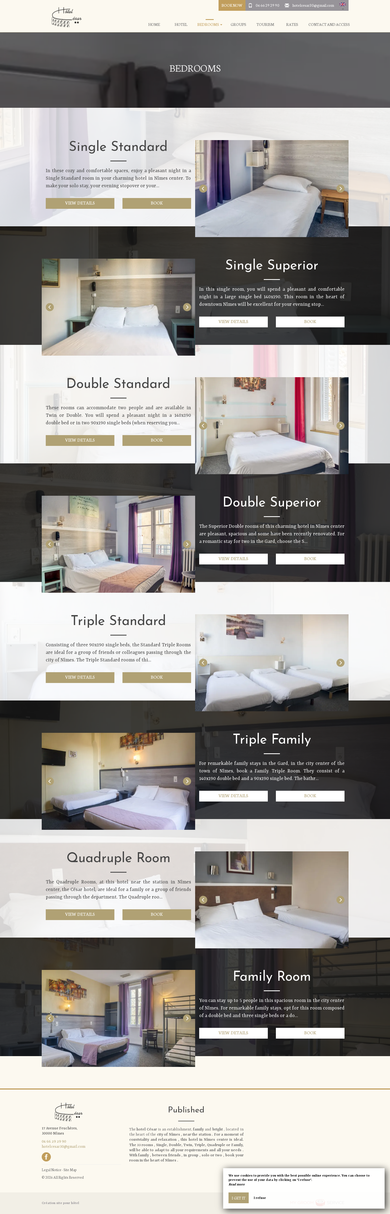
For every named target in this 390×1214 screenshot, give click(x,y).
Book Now (232, 5)
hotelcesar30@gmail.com (313, 5)
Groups (238, 24)
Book (157, 202)
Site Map (70, 1169)
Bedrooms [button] (209, 24)
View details (80, 202)
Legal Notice (51, 1169)
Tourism (265, 24)
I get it (238, 1198)
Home (154, 24)
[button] (342, 5)
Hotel (181, 24)
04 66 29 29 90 (267, 5)
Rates (292, 24)
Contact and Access (329, 24)
